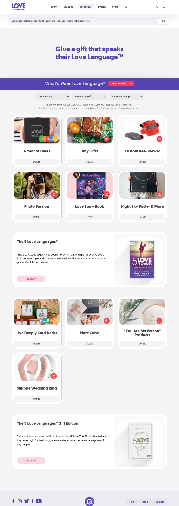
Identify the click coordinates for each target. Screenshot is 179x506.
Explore (31, 278)
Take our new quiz (121, 83)
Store (115, 6)
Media (145, 501)
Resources (85, 6)
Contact (160, 501)
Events (102, 6)
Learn (54, 6)
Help (131, 501)
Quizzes (68, 6)
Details (36, 162)
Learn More (85, 21)
